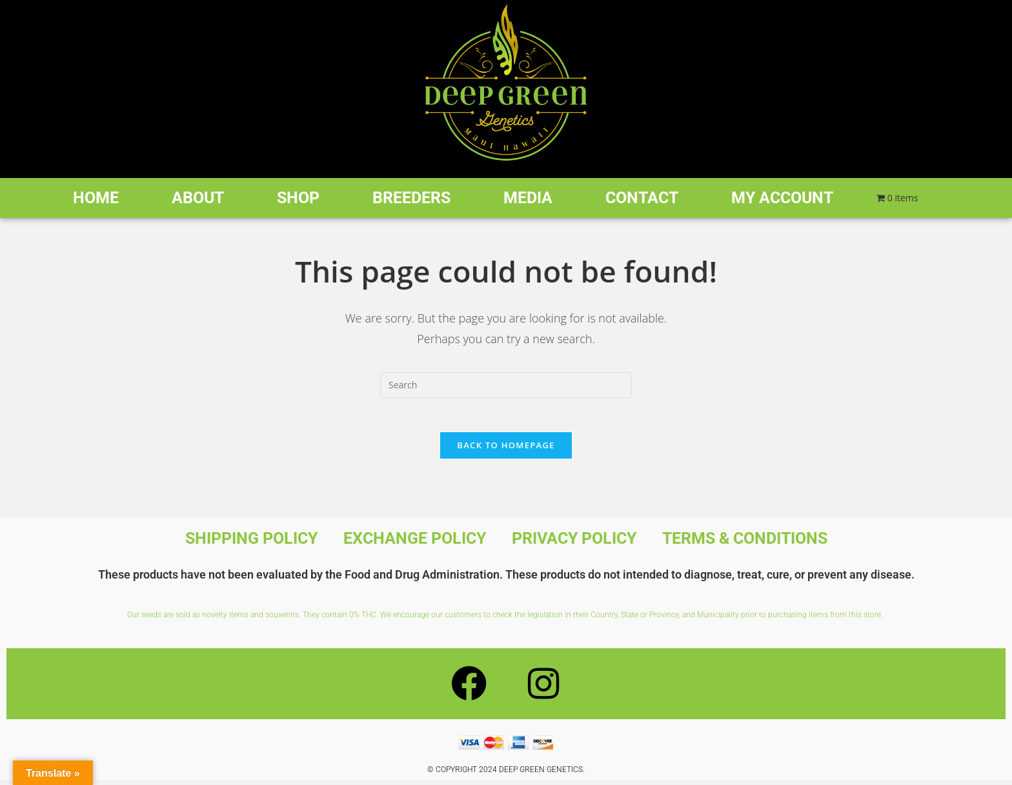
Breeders (411, 197)
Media (527, 197)
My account (782, 197)
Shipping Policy (251, 543)
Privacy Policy (574, 543)
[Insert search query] (506, 385)
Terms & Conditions (744, 543)
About (198, 197)
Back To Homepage (505, 450)
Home (96, 197)
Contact (641, 197)
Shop (298, 197)
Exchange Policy (414, 543)
